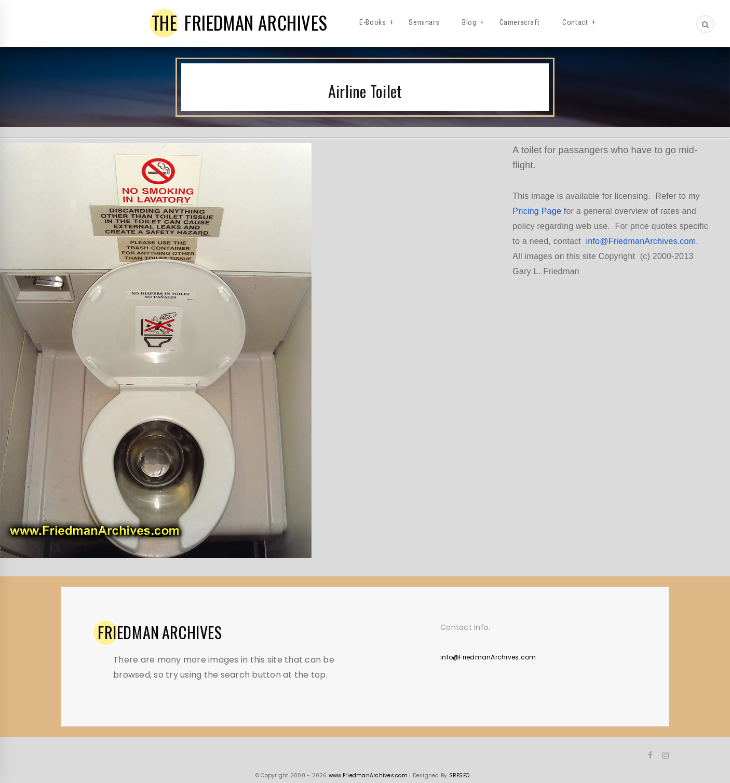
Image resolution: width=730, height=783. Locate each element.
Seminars (424, 22)
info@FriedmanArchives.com (641, 241)
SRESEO (459, 775)
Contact (575, 22)
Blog (469, 22)
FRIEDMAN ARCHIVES (240, 22)
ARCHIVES (160, 632)
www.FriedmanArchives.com (368, 775)
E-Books (372, 22)
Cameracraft (519, 22)
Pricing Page (536, 211)
